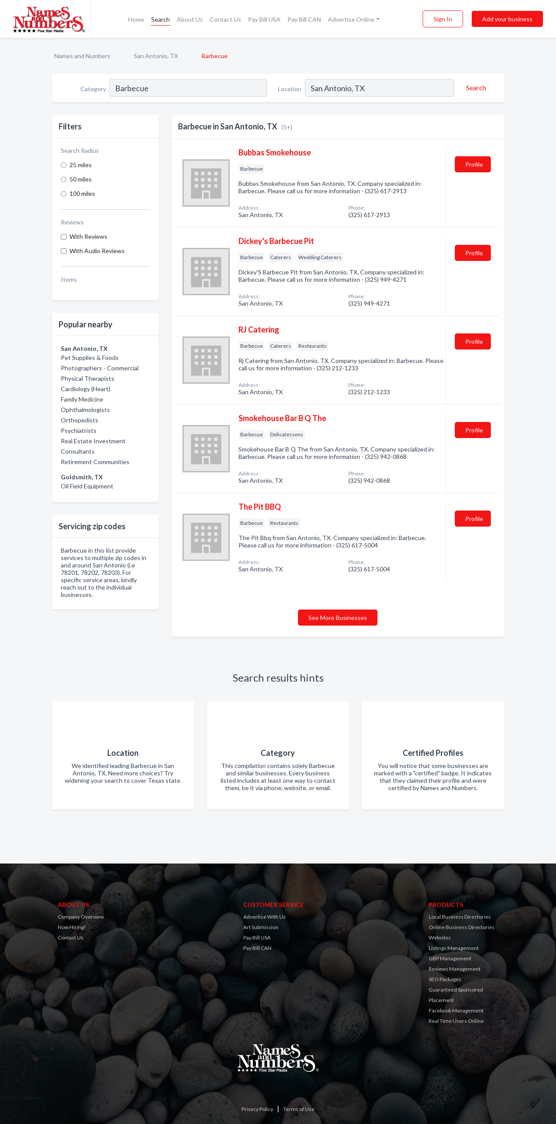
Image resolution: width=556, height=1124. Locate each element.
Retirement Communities (95, 461)
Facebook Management (456, 1010)
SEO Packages (445, 979)
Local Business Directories (460, 916)
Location (289, 88)
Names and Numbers (82, 55)
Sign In (443, 19)
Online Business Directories (462, 927)
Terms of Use (298, 1109)
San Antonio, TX (156, 55)
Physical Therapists (87, 378)
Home (136, 19)
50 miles (81, 179)
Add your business (507, 19)
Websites (440, 937)
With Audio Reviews (97, 250)
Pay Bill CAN (304, 19)
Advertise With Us (264, 916)
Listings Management (454, 948)
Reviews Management (454, 969)
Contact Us (225, 19)
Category (93, 88)
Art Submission (260, 927)
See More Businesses (337, 617)
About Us (190, 19)
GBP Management (450, 958)
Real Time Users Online (456, 1021)
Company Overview (81, 916)
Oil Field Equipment (87, 486)
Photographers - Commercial (100, 368)
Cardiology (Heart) (85, 388)
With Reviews (88, 236)
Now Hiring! (72, 927)
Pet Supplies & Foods (90, 357)
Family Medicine (82, 399)
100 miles (82, 193)
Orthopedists (79, 420)
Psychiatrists (78, 430)
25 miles (81, 164)
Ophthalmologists (85, 409)
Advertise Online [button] (351, 19)
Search (160, 19)
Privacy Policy (257, 1109)
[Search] (474, 87)
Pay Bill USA (264, 19)
